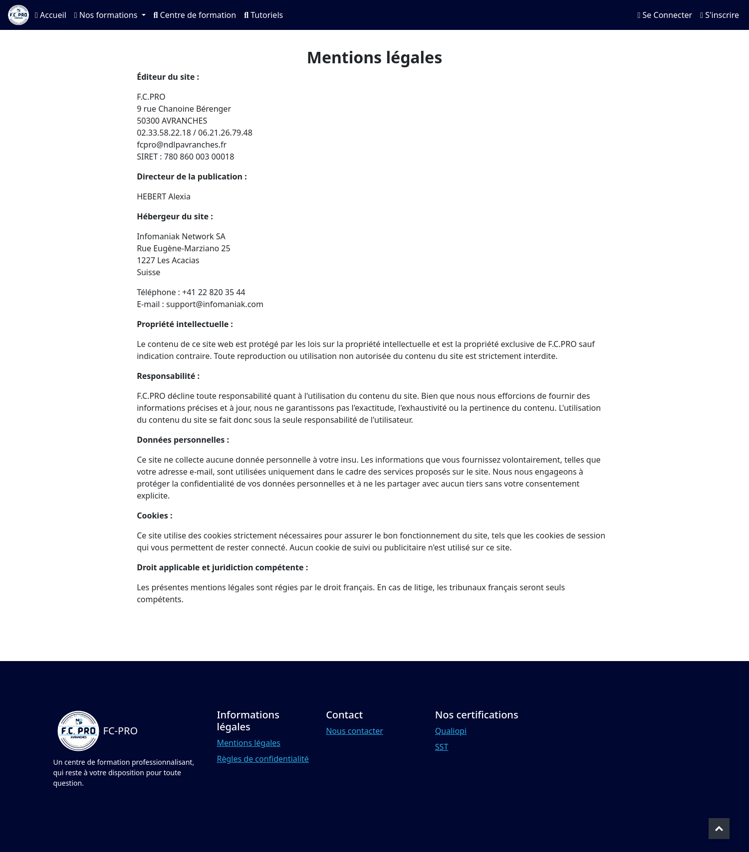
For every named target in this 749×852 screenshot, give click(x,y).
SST (441, 746)
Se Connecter (665, 14)
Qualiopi (451, 730)
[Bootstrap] (95, 730)
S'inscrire (719, 14)
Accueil (50, 14)
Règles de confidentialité (263, 758)
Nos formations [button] (107, 14)
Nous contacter (354, 730)
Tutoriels (263, 14)
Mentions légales (249, 742)
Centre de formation (195, 14)
